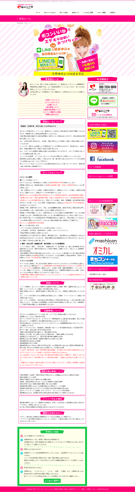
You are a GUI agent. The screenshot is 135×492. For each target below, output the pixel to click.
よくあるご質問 (51, 481)
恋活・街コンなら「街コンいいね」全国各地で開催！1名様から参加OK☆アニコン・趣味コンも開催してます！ (65, 489)
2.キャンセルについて (52, 102)
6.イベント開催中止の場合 (52, 112)
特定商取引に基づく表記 (98, 274)
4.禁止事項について (52, 107)
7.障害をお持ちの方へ (52, 114)
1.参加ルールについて (52, 100)
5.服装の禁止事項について (52, 109)
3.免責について (52, 105)
